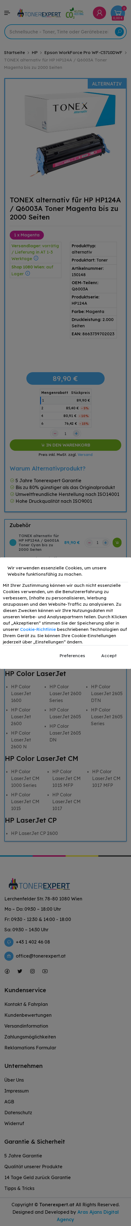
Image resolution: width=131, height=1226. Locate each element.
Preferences (72, 655)
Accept (109, 655)
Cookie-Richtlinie (38, 629)
